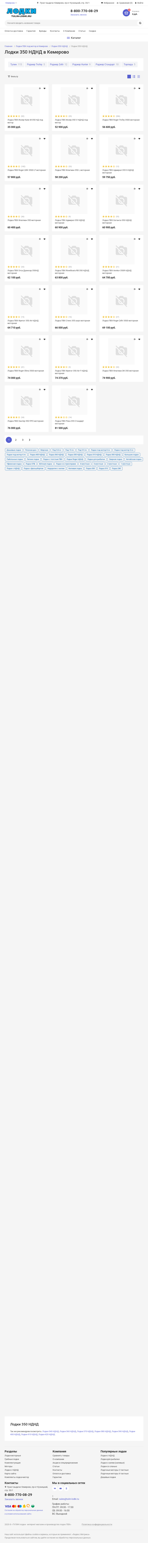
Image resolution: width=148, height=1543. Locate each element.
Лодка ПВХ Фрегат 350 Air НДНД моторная (23, 321)
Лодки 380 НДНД (102, 1431)
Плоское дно (30, 450)
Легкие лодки (33, 459)
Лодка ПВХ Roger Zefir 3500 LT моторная (27, 170)
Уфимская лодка (14, 464)
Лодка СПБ (30, 464)
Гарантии (57, 1477)
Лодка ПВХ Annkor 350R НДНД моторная (117, 271)
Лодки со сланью (109, 1466)
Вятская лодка (45, 464)
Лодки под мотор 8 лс (100, 450)
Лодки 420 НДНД (46, 1434)
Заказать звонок (79, 15)
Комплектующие (13, 1463)
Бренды (43, 31)
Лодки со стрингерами (66, 464)
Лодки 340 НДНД (50, 1431)
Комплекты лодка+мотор (17, 1477)
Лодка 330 (90, 468)
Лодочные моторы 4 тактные (114, 1473)
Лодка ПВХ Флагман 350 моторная (24, 220)
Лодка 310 (103, 468)
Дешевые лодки (14, 450)
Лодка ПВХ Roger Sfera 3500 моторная (26, 371)
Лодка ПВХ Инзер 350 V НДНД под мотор (71, 121)
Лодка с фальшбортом (33, 468)
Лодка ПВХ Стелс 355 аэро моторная (72, 320)
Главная (8, 46)
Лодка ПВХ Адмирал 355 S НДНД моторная (118, 171)
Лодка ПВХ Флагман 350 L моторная (72, 170)
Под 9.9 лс (82, 450)
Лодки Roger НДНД (74, 459)
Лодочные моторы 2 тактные (114, 1470)
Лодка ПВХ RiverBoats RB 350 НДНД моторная (72, 271)
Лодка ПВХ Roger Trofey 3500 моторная (121, 120)
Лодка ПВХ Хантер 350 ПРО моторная (26, 421)
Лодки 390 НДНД (120, 1431)
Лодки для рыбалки (96, 459)
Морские (44, 450)
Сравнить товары (61, 1455)
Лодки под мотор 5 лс (123, 450)
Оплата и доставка (14, 31)
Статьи (81, 31)
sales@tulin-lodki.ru (69, 1499)
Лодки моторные (13, 1455)
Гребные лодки (12, 1459)
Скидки (92, 31)
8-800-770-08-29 (84, 11)
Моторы (8, 1466)
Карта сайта (10, 1473)
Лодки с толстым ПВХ (52, 459)
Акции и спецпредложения (65, 1463)
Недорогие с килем (55, 468)
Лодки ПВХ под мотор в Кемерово (32, 46)
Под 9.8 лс (56, 450)
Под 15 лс (69, 450)
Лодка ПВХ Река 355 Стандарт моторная (69, 422)
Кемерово (10, 3)
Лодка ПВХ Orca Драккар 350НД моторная (23, 271)
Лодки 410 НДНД (29, 1434)
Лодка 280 (116, 468)
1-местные (125, 464)
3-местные (98, 464)
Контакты (55, 31)
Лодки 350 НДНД (59, 46)
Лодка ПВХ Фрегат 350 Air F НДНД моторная (71, 372)
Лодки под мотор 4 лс (16, 455)
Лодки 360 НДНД (68, 1431)
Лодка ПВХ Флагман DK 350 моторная (120, 371)
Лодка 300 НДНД (113, 455)
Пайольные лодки (15, 459)
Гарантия (31, 31)
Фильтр (14, 76)
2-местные (112, 464)
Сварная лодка (115, 459)
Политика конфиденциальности (97, 1524)
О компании (58, 1459)
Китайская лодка (133, 459)
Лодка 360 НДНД (56, 455)
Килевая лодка (75, 468)
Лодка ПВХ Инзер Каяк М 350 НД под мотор (25, 121)
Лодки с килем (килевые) (113, 1463)
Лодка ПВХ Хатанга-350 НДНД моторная (117, 221)
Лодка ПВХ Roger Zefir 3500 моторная (120, 320)
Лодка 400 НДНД (37, 455)
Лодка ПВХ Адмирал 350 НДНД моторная (70, 221)
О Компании (69, 31)
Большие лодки (132, 455)
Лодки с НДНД (13, 468)
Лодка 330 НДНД (75, 455)
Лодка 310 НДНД (94, 455)
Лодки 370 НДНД (85, 1431)
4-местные (85, 464)
